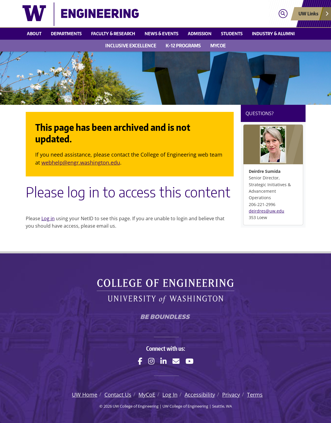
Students (232, 33)
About (34, 33)
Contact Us (117, 394)
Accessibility (200, 394)
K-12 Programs (183, 46)
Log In (169, 394)
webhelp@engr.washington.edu (80, 162)
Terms (255, 394)
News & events (161, 33)
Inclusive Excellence (130, 46)
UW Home (84, 394)
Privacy (231, 394)
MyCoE (218, 46)
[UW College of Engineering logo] (130, 14)
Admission (199, 33)
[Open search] (283, 13)
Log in (48, 218)
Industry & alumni (273, 33)
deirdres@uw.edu (266, 211)
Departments (66, 33)
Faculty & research (113, 33)
